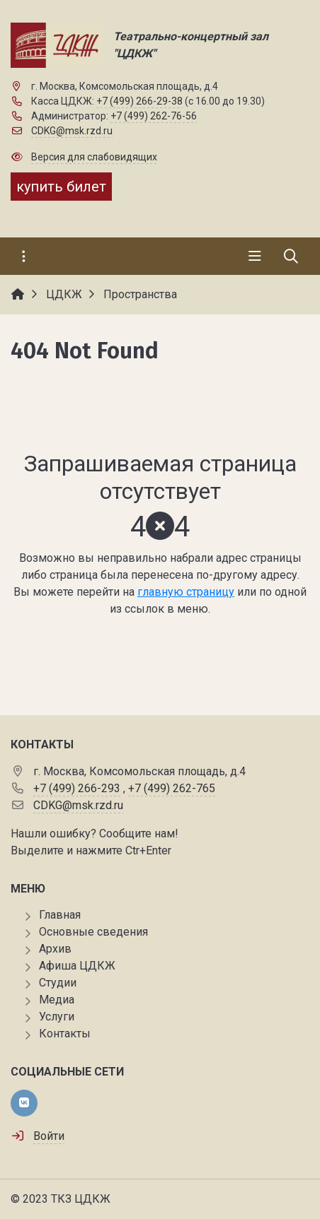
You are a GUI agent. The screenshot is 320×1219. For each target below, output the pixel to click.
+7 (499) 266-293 (76, 788)
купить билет (61, 186)
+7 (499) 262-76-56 (153, 116)
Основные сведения (93, 931)
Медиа (56, 999)
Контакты (65, 1033)
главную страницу (185, 592)
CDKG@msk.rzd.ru (72, 130)
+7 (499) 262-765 (171, 788)
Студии (57, 982)
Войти (48, 1136)
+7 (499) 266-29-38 (139, 101)
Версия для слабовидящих (94, 157)
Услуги (56, 1016)
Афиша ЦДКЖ (77, 965)
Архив (55, 948)
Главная (60, 914)
